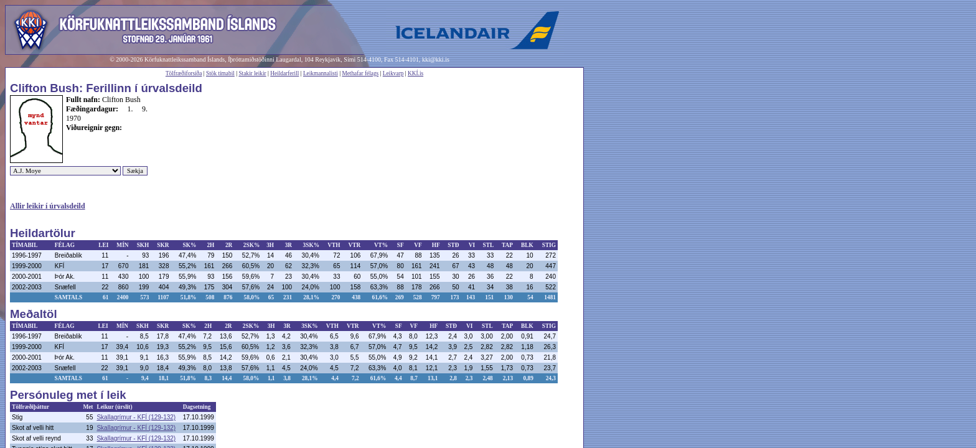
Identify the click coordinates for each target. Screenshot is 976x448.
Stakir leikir (252, 73)
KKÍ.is (415, 73)
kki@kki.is (435, 59)
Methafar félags (360, 73)
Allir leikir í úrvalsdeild (47, 206)
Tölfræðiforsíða (184, 73)
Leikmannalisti (320, 73)
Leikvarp (393, 73)
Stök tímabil (220, 73)
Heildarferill (284, 73)
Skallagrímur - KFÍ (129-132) (136, 417)
